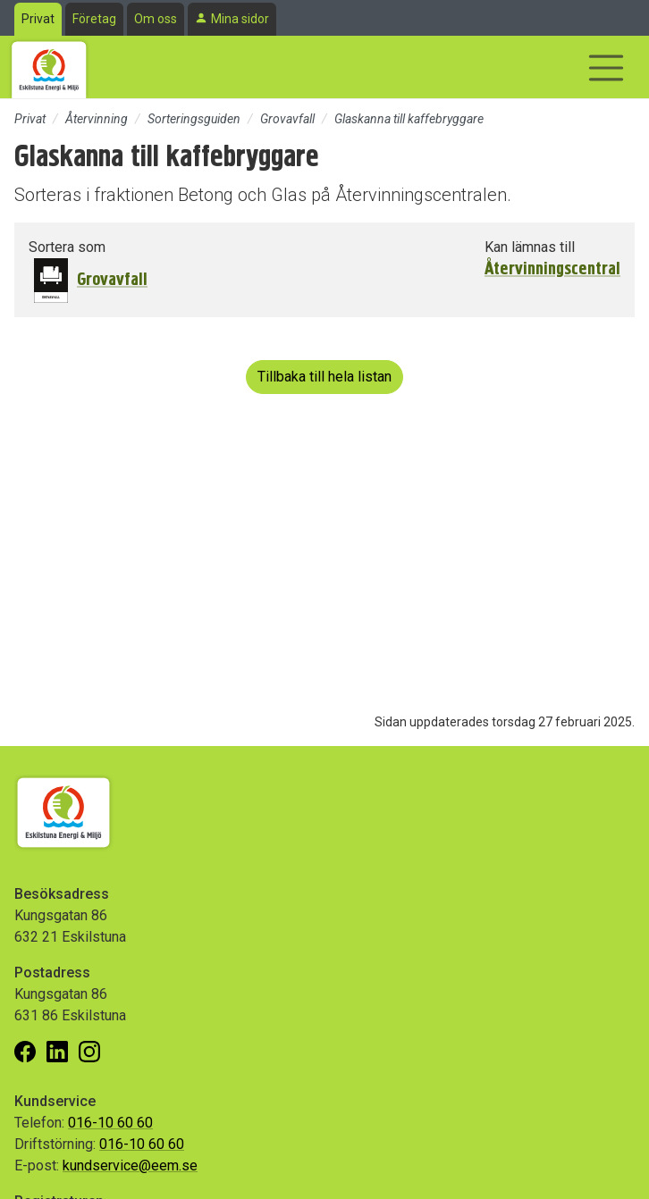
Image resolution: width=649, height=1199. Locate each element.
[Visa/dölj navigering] (606, 67)
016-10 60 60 (110, 1122)
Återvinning (96, 119)
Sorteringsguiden (194, 119)
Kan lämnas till (530, 247)
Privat (38, 19)
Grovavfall (287, 119)
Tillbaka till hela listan (324, 376)
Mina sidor (240, 19)
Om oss (155, 19)
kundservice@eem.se (130, 1165)
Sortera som (67, 247)
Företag (94, 19)
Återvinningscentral (552, 269)
